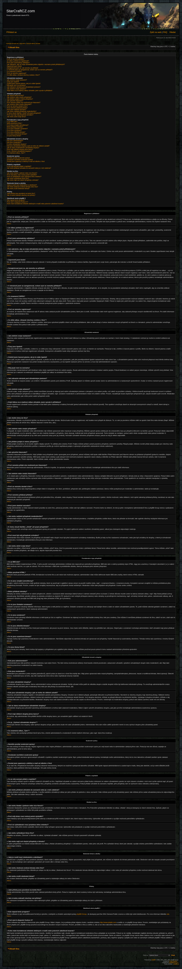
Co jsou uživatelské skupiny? (16, 144)
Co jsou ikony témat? (14, 136)
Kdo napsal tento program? (16, 200)
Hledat (172, 32)
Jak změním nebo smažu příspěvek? (19, 97)
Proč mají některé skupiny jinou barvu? (20, 149)
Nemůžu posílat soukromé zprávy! (18, 158)
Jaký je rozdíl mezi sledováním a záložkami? (22, 185)
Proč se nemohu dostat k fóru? (17, 106)
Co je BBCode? (12, 121)
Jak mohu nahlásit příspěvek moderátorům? (21, 111)
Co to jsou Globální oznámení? (17, 129)
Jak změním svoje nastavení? (17, 80)
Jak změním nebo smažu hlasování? (19, 104)
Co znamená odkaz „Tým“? (16, 153)
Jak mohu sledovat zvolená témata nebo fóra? (22, 187)
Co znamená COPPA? (14, 71)
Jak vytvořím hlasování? (15, 101)
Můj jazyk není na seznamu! (16, 85)
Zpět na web (155, 32)
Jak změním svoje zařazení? (16, 89)
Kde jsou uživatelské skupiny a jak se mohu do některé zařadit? (28, 146)
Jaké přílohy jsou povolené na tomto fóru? (21, 193)
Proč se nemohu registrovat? (16, 73)
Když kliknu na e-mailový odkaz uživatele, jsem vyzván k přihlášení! (29, 90)
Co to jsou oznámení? (14, 130)
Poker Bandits (173, 961)
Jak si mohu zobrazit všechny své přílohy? (21, 195)
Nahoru (9, 223)
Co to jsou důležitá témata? (16, 132)
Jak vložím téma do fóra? (15, 95)
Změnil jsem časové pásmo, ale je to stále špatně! (23, 83)
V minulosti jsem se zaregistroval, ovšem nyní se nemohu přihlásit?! (29, 70)
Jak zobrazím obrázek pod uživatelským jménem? (23, 87)
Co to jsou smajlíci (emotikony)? (17, 125)
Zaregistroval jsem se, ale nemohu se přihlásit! (22, 68)
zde (168, 914)
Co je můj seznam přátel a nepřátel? (19, 166)
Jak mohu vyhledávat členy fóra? (18, 178)
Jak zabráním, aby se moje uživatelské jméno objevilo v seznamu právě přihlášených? (36, 64)
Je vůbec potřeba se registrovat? (18, 61)
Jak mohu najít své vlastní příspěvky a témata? (22, 180)
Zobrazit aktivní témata (33, 43)
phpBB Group (82, 914)
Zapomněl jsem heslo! (14, 66)
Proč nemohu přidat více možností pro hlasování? (23, 102)
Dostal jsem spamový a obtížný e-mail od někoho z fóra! (26, 161)
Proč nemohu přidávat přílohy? (17, 108)
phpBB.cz (176, 964)
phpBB (153, 959)
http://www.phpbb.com (108, 922)
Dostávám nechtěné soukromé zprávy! (20, 160)
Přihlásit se (11, 32)
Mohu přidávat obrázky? (15, 127)
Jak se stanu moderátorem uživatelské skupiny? (23, 148)
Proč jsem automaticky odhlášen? (18, 63)
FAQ (165, 32)
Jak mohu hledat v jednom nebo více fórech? (22, 173)
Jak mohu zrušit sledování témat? (18, 188)
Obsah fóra (14, 47)
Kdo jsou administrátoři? (15, 141)
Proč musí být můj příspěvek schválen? (20, 115)
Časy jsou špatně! (13, 82)
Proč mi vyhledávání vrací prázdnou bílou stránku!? (24, 176)
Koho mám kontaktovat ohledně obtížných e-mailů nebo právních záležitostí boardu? (35, 204)
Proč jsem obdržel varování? (16, 109)
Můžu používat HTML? (14, 123)
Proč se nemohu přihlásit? (16, 59)
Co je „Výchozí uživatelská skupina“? (19, 151)
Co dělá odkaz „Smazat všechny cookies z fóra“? (23, 75)
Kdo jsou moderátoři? (14, 142)
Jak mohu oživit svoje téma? (16, 117)
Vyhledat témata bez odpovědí (15, 43)
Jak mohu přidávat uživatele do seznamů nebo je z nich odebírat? (29, 168)
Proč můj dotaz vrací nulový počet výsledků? (22, 175)
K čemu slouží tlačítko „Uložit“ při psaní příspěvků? (24, 113)
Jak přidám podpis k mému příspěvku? (20, 99)
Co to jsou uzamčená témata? (17, 134)
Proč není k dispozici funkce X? (17, 202)
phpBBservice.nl (173, 962)
